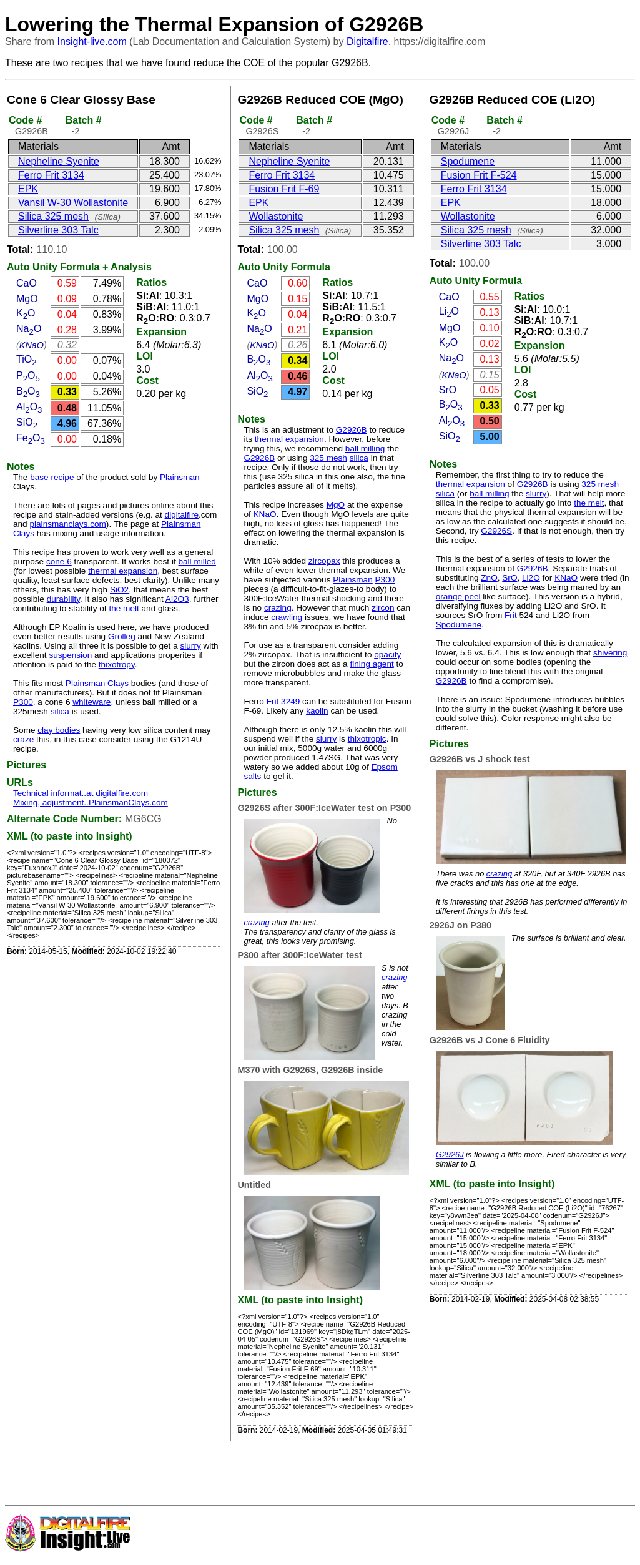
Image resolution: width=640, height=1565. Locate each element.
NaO (28, 328)
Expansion (161, 331)
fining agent (371, 664)
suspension (70, 655)
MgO (27, 298)
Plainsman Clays (97, 683)
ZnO (489, 577)
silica (60, 711)
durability (63, 599)
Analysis (131, 267)
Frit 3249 (283, 701)
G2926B (351, 429)
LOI (144, 356)
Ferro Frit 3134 (51, 175)
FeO (30, 438)
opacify (387, 654)
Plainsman (179, 477)
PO (28, 375)
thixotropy (117, 664)
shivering (610, 652)
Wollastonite (276, 216)
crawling (286, 617)
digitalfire (182, 514)
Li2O (531, 577)
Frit (511, 615)
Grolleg (121, 636)
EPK (28, 189)
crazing (278, 607)
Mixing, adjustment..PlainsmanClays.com (90, 802)
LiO (449, 311)
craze (23, 739)
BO (28, 391)
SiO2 (119, 589)
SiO (26, 422)
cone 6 (59, 561)
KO (26, 313)
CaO (26, 283)
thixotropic (367, 738)
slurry (190, 645)
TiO (26, 359)
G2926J (450, 1154)
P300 (23, 702)
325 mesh (328, 458)
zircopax (324, 561)
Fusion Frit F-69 (284, 189)
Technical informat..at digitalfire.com (80, 793)
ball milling (365, 448)
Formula (79, 267)
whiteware (91, 702)
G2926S (496, 531)
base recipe (52, 477)
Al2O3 (177, 599)
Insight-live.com (92, 41)
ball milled (196, 561)
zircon (383, 607)
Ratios (151, 282)
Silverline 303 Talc (58, 230)
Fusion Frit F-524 (479, 175)
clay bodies (58, 730)
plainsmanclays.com (67, 524)
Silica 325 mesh (53, 216)
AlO (29, 406)
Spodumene (468, 161)
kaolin (317, 710)
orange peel (458, 596)
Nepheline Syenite (58, 161)
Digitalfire (367, 41)
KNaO (31, 345)
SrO (447, 390)
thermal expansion (122, 571)
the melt (124, 608)
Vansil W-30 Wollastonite (73, 202)
